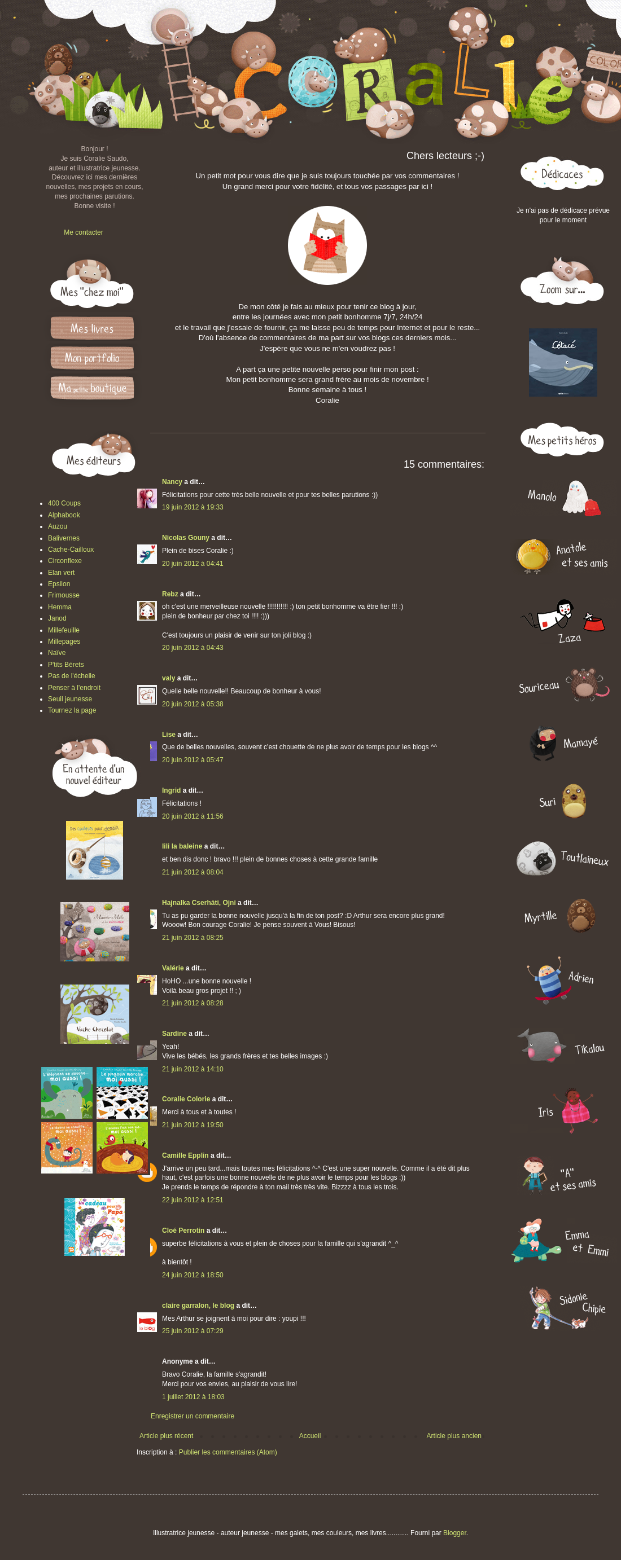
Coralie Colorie (186, 1099)
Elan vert (61, 573)
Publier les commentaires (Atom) (228, 1452)
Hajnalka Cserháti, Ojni (199, 903)
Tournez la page (72, 710)
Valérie (173, 968)
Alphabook (64, 515)
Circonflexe (65, 561)
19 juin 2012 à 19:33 (193, 507)
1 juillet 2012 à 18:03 (193, 1397)
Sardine (174, 1034)
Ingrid (171, 790)
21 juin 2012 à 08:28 (193, 1003)
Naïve (56, 653)
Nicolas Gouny (185, 538)
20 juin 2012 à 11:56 (193, 816)
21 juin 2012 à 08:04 (193, 872)
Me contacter (83, 232)
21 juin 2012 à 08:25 (193, 938)
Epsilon (59, 584)
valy (168, 678)
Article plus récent (166, 1436)
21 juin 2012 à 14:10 (193, 1069)
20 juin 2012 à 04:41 (193, 564)
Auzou (57, 526)
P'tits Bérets (66, 665)
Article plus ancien (454, 1436)
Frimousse (64, 595)
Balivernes (64, 538)
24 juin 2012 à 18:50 (193, 1275)
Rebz (170, 594)
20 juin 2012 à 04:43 (193, 648)
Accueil (310, 1436)
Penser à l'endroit (74, 688)
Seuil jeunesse (70, 699)
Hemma (60, 607)
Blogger (454, 1533)
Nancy (172, 482)
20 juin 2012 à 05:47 (193, 760)
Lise (169, 735)
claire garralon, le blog (198, 1305)
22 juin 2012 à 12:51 (193, 1200)
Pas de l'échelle (71, 676)
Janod (57, 618)
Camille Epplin (185, 1155)
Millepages (64, 641)
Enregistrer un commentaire (192, 1416)
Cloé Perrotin (183, 1230)
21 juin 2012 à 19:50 (193, 1125)
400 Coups (64, 503)
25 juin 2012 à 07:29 (193, 1331)
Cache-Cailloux (71, 549)
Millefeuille (64, 630)
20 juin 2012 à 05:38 (193, 704)
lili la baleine (182, 846)
